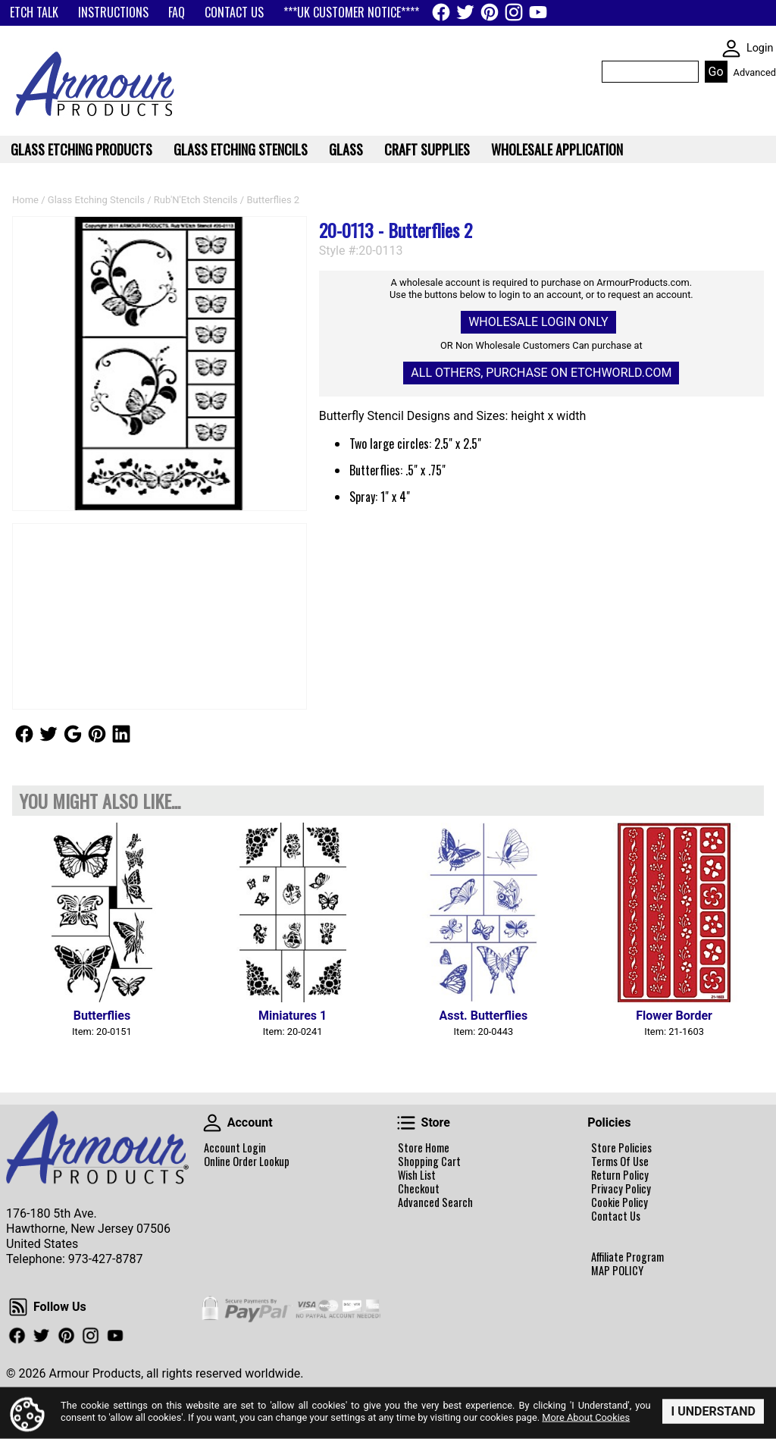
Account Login (235, 1148)
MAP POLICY (617, 1271)
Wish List (417, 1175)
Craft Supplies (427, 149)
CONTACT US (234, 12)
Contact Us (615, 1216)
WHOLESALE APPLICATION (557, 149)
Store (406, 1123)
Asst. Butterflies (484, 1015)
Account (212, 1123)
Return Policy (620, 1175)
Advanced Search (435, 1202)
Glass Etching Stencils (96, 199)
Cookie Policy (619, 1202)
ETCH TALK (34, 12)
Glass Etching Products (81, 149)
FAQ (176, 12)
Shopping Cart (429, 1161)
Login (760, 48)
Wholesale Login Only (538, 322)
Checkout (419, 1189)
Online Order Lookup (246, 1161)
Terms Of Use (620, 1161)
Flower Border (674, 1015)
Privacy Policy (621, 1189)
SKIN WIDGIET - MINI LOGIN (731, 48)
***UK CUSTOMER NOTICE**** (351, 12)
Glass (346, 149)
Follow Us (24, 734)
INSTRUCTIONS (113, 12)
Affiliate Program (627, 1257)
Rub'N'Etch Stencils (196, 199)
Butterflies (102, 1015)
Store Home (423, 1148)
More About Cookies (586, 1416)
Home (25, 199)
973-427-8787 (105, 1259)
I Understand (713, 1411)
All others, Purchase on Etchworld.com (541, 372)
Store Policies (621, 1148)
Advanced (755, 72)
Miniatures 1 (292, 1015)
